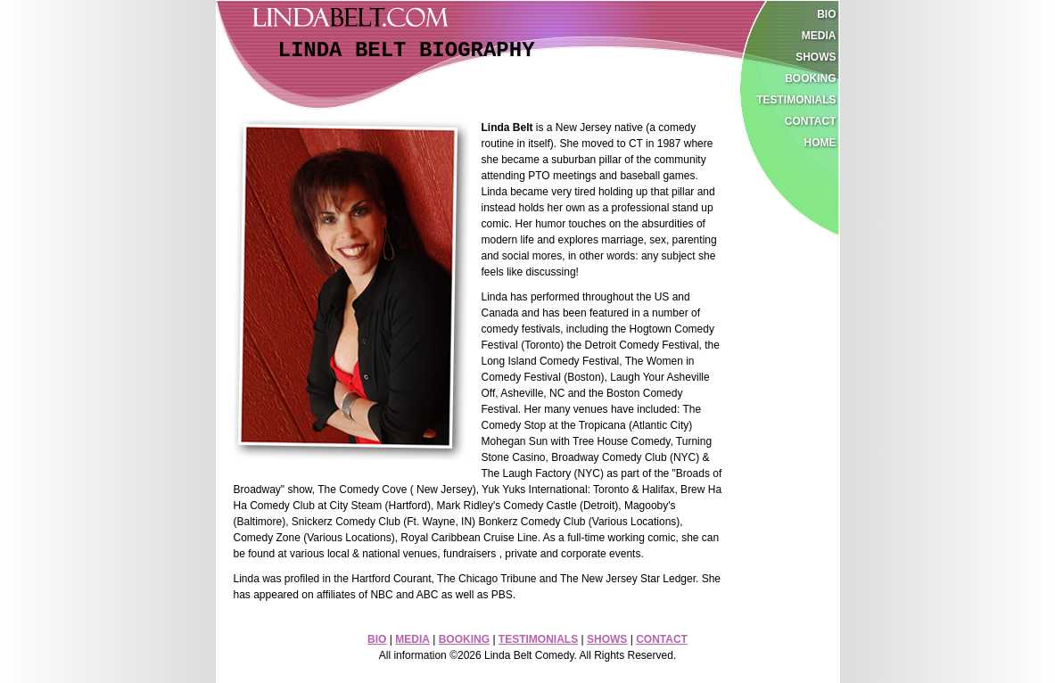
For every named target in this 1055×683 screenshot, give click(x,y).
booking (810, 78)
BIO (376, 639)
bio (826, 14)
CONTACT (662, 639)
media (819, 35)
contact (811, 121)
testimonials (796, 100)
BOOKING (464, 639)
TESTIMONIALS (538, 639)
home (820, 142)
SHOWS (607, 639)
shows (815, 57)
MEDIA (412, 639)
